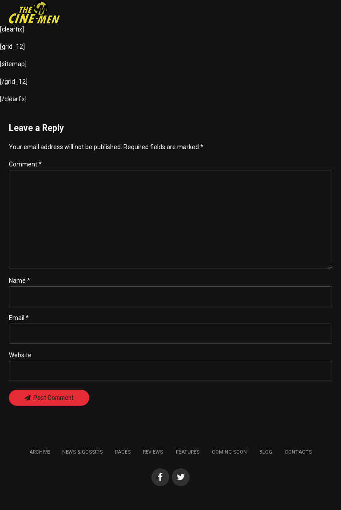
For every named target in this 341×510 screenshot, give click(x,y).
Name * (19, 281)
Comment (25, 164)
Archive (39, 454)
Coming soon (229, 454)
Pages (123, 454)
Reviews (153, 454)
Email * (19, 319)
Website (20, 356)
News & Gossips (82, 454)
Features (187, 454)
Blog (265, 454)
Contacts (298, 454)
